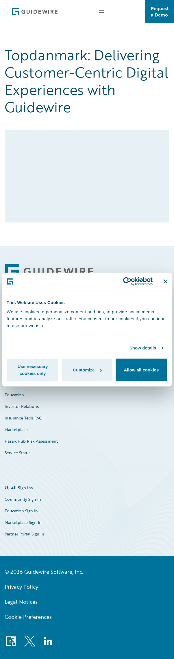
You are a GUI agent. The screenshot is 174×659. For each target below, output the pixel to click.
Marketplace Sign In (23, 522)
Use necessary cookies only (33, 369)
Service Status (17, 453)
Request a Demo (160, 11)
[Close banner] (165, 281)
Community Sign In (23, 499)
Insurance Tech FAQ (23, 418)
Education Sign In (21, 511)
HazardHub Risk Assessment (31, 441)
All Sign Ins (22, 488)
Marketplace (16, 429)
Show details (142, 347)
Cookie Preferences (28, 617)
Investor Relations (22, 406)
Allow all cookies (141, 369)
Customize (87, 369)
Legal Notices (21, 601)
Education (14, 395)
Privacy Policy (21, 586)
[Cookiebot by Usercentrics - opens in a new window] (127, 281)
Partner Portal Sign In (24, 534)
